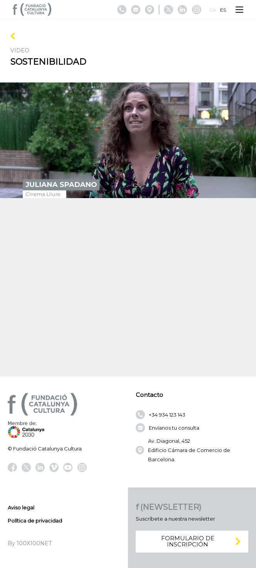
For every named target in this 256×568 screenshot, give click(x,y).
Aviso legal (21, 507)
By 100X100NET (30, 543)
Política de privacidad (35, 521)
